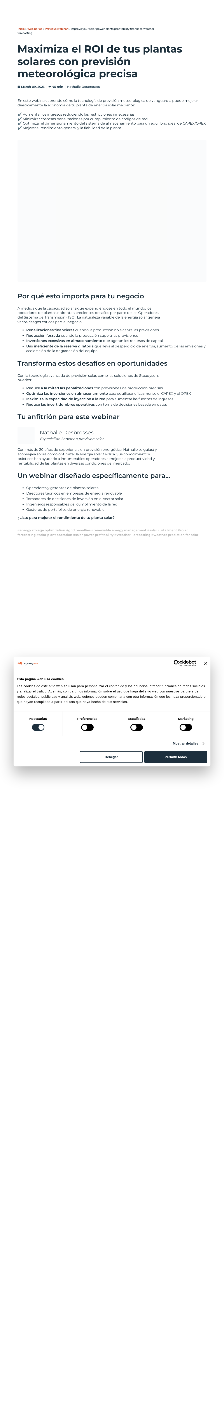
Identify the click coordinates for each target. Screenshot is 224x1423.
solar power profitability (94, 535)
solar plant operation (55, 535)
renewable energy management (120, 530)
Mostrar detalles (185, 743)
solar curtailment (163, 530)
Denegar (111, 757)
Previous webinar (56, 28)
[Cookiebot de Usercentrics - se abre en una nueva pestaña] (177, 663)
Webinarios (34, 28)
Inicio (21, 28)
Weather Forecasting (133, 535)
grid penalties (79, 530)
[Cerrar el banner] (205, 663)
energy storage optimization (42, 530)
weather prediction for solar (176, 535)
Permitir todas (176, 757)
